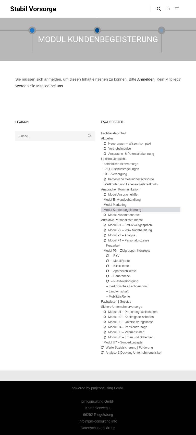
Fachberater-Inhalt (113, 133)
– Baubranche (118, 276)
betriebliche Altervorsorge (121, 164)
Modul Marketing (115, 205)
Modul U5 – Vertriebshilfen (124, 332)
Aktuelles (107, 138)
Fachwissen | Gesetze (116, 301)
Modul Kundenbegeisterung (122, 210)
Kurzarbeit (113, 245)
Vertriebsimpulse (117, 148)
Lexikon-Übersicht (113, 159)
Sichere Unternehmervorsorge (121, 307)
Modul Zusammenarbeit (122, 215)
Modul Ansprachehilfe (121, 194)
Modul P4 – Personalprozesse (126, 240)
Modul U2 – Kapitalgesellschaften (129, 317)
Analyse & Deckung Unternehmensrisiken (131, 352)
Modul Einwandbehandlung (122, 199)
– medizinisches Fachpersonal (126, 286)
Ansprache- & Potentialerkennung (129, 154)
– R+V (112, 256)
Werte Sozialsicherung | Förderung (127, 347)
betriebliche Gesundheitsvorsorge (129, 179)
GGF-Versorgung (115, 174)
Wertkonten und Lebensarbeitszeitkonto (130, 184)
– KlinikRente (117, 266)
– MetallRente (118, 261)
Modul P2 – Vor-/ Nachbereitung (128, 230)
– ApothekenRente (121, 271)
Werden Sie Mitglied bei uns (39, 86)
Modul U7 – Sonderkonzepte (123, 342)
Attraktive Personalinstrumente (122, 220)
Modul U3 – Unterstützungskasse (128, 322)
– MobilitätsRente (118, 296)
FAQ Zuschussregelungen (121, 169)
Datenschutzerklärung (98, 428)
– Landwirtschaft (117, 291)
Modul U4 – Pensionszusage (125, 327)
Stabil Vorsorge (33, 9)
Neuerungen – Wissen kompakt (127, 143)
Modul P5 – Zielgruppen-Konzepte (127, 250)
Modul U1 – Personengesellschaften (130, 312)
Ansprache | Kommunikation (120, 189)
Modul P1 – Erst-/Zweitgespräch (128, 225)
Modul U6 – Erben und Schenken (128, 337)
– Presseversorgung (122, 281)
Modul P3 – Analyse (119, 235)
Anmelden (146, 79)
